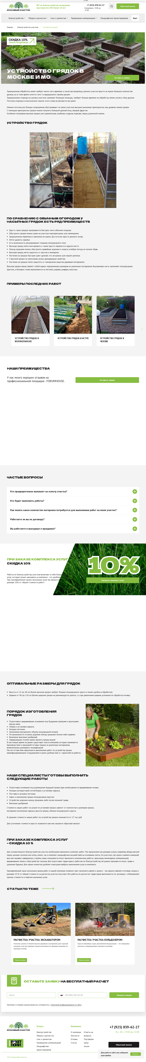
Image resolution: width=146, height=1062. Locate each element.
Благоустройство (44, 1032)
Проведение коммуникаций (49, 1043)
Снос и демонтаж (44, 1039)
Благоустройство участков (27, 27)
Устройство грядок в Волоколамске (27, 340)
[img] (18, 6)
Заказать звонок (124, 995)
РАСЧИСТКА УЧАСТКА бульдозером (100, 940)
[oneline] (31, 995)
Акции (86, 1046)
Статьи (74, 1043)
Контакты (75, 1035)
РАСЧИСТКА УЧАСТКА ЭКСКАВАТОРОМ (37, 940)
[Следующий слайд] (142, 320)
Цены (86, 1043)
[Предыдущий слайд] (5, 933)
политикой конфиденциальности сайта (66, 1005)
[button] (127, 6)
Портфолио (89, 1039)
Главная (10, 27)
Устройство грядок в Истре (73, 338)
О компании (76, 1032)
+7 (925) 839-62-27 (95, 5)
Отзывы (74, 1039)
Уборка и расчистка (45, 1035)
